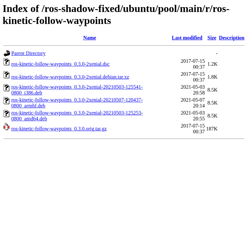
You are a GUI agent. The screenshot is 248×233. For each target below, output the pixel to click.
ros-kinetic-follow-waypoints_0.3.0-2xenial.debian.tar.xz (70, 77)
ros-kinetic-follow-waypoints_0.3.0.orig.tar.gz (59, 128)
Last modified (187, 37)
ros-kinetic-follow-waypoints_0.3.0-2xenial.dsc (60, 64)
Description (231, 37)
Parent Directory (28, 53)
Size (211, 37)
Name (89, 37)
